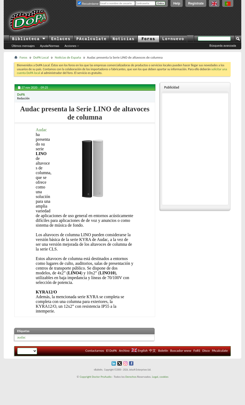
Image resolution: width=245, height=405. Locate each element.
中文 (152, 351)
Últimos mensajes (23, 45)
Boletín (163, 351)
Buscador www (180, 351)
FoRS (196, 351)
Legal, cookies (160, 376)
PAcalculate (91, 39)
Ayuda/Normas (49, 45)
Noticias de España (68, 57)
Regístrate (196, 3)
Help (176, 3)
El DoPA (111, 351)
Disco (206, 351)
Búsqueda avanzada (222, 45)
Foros (148, 39)
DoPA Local (41, 57)
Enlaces (61, 39)
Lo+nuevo (173, 39)
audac (21, 337)
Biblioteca (28, 39)
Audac (41, 129)
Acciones (70, 45)
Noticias (124, 39)
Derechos (131, 376)
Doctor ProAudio (101, 376)
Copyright (85, 376)
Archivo (124, 351)
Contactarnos (94, 351)
